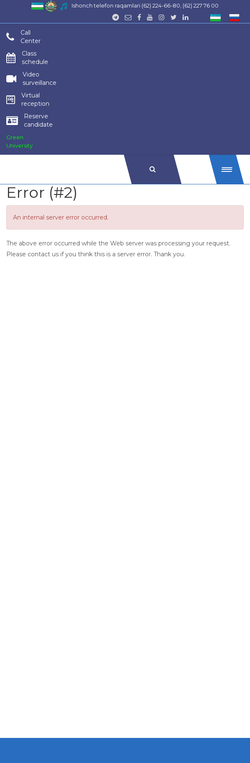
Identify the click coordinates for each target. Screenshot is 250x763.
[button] (226, 169)
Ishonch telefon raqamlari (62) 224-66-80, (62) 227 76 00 (145, 5)
